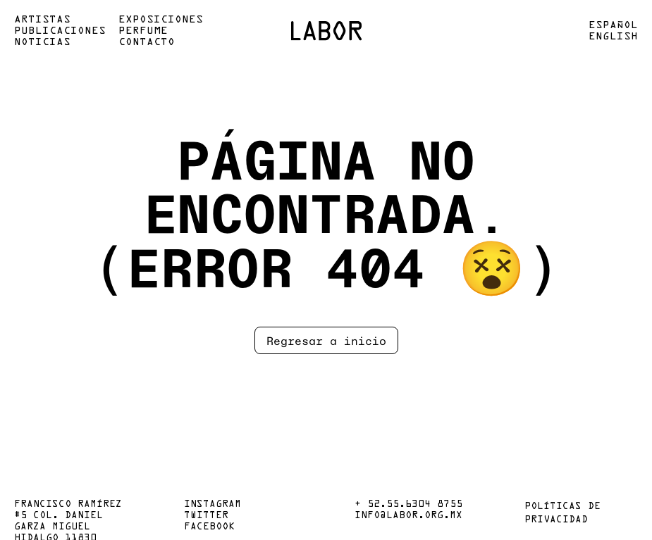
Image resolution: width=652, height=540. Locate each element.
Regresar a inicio (326, 340)
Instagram (212, 505)
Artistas (42, 20)
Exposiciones (160, 20)
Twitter (206, 516)
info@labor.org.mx (408, 516)
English (613, 37)
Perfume (143, 31)
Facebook (209, 527)
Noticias (42, 42)
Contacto (146, 42)
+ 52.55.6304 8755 (408, 505)
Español (613, 25)
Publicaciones (60, 31)
